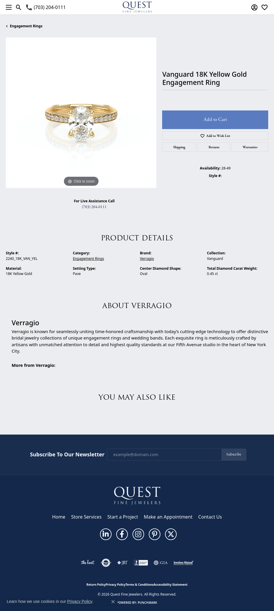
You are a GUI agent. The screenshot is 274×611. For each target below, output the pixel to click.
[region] (81, 112)
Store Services (86, 517)
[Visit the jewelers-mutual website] (183, 562)
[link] (45, 7)
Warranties (250, 147)
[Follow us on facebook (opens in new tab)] (122, 534)
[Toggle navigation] (7, 7)
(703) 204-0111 (94, 207)
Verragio (147, 258)
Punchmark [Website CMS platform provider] (147, 603)
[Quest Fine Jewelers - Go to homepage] (137, 495)
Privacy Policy (116, 584)
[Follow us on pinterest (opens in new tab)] (154, 534)
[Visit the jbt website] (122, 562)
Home (58, 517)
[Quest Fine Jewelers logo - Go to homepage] (137, 7)
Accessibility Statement (171, 584)
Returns (214, 147)
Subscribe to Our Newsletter (67, 454)
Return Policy (96, 584)
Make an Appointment (168, 517)
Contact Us (210, 517)
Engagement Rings (26, 26)
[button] (18, 7)
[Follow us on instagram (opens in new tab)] (138, 534)
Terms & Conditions (140, 584)
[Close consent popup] (113, 601)
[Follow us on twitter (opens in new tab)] (171, 534)
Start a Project (123, 517)
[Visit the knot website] (87, 562)
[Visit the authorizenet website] (106, 562)
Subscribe (233, 454)
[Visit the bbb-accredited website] (141, 562)
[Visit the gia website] (161, 562)
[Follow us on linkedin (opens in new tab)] (106, 534)
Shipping (179, 147)
